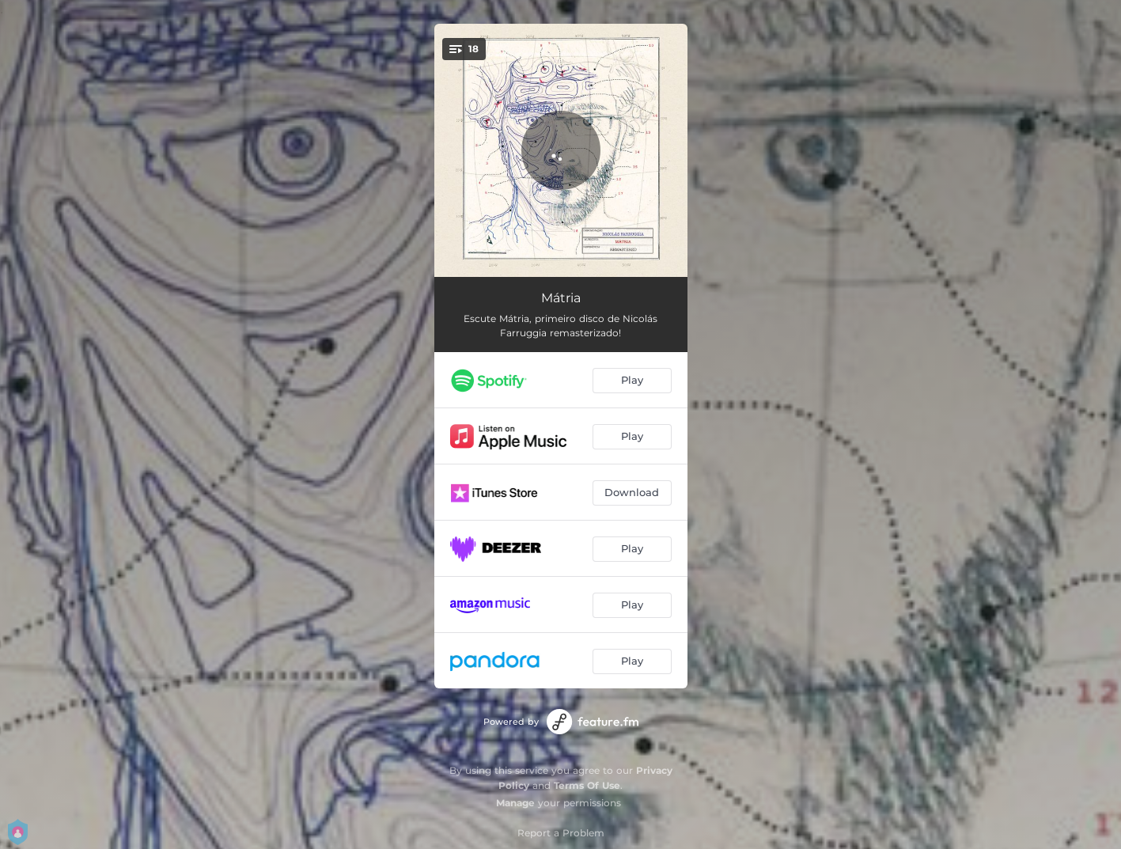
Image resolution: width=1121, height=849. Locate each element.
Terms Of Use (587, 785)
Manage (515, 803)
